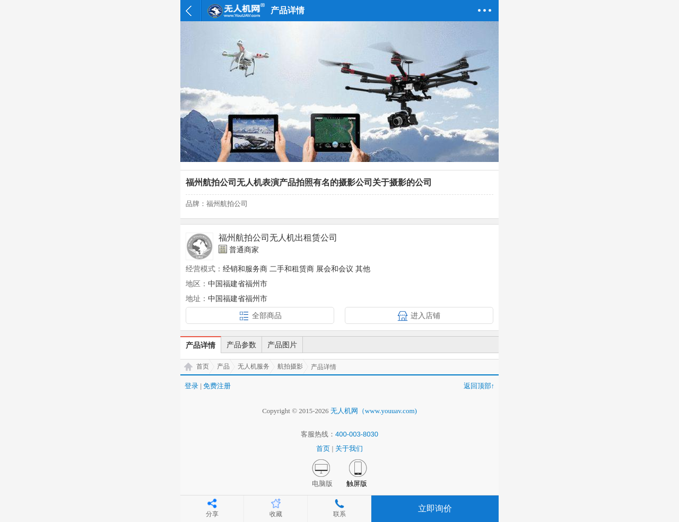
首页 (202, 366)
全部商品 (267, 315)
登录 (191, 386)
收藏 (275, 514)
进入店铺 (425, 315)
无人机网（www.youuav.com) (373, 411)
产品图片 (282, 344)
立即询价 (435, 508)
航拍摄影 (290, 366)
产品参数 (241, 344)
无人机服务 (253, 366)
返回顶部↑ (479, 386)
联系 (339, 514)
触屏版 (356, 483)
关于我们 (349, 448)
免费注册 (217, 386)
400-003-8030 (356, 434)
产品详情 (200, 345)
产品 (223, 366)
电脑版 (322, 483)
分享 (212, 514)
